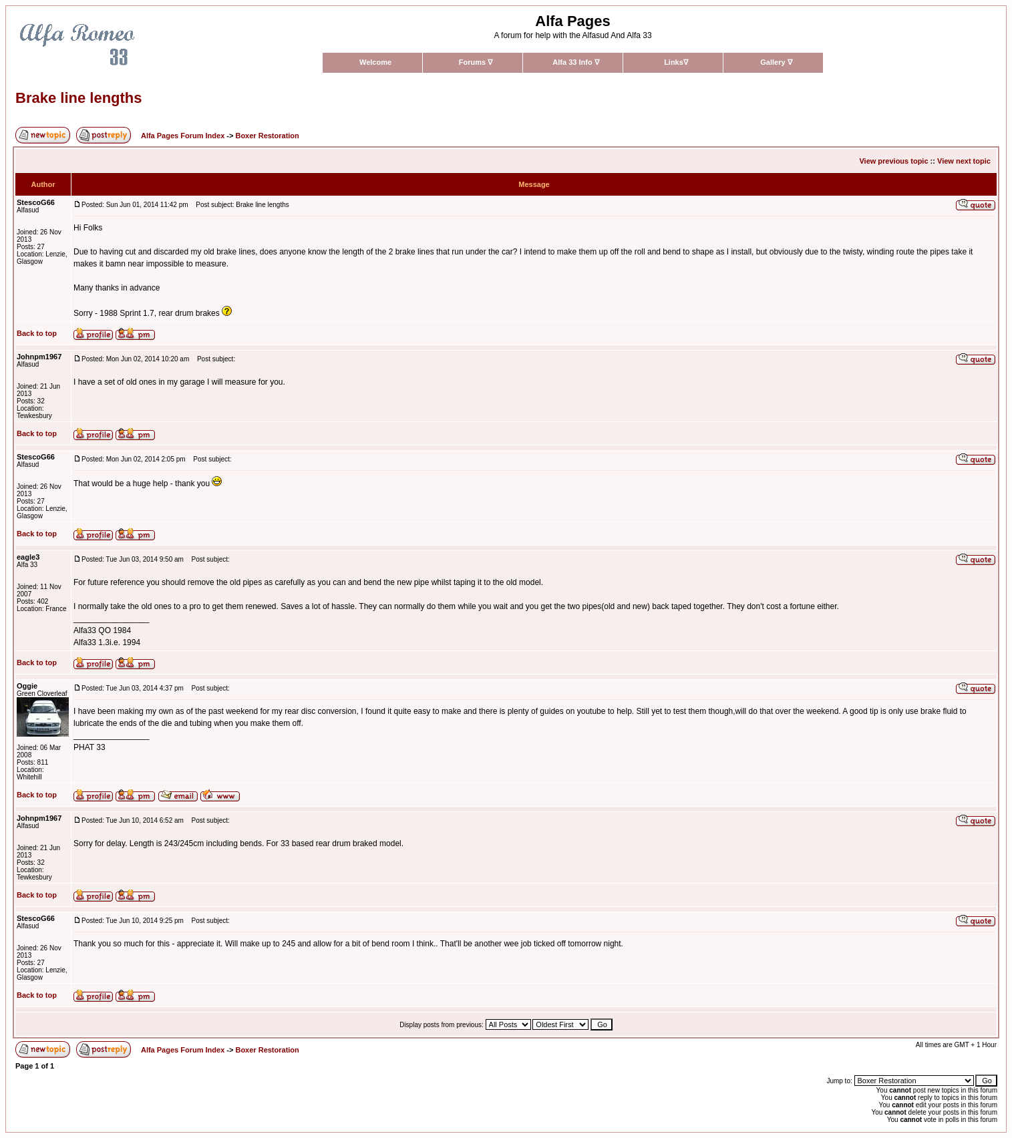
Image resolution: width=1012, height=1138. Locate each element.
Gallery (776, 62)
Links (676, 62)
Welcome (375, 62)
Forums (475, 62)
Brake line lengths (78, 97)
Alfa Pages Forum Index (182, 136)
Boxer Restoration (267, 136)
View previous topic (893, 161)
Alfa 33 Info (575, 62)
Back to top (37, 333)
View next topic (964, 161)
